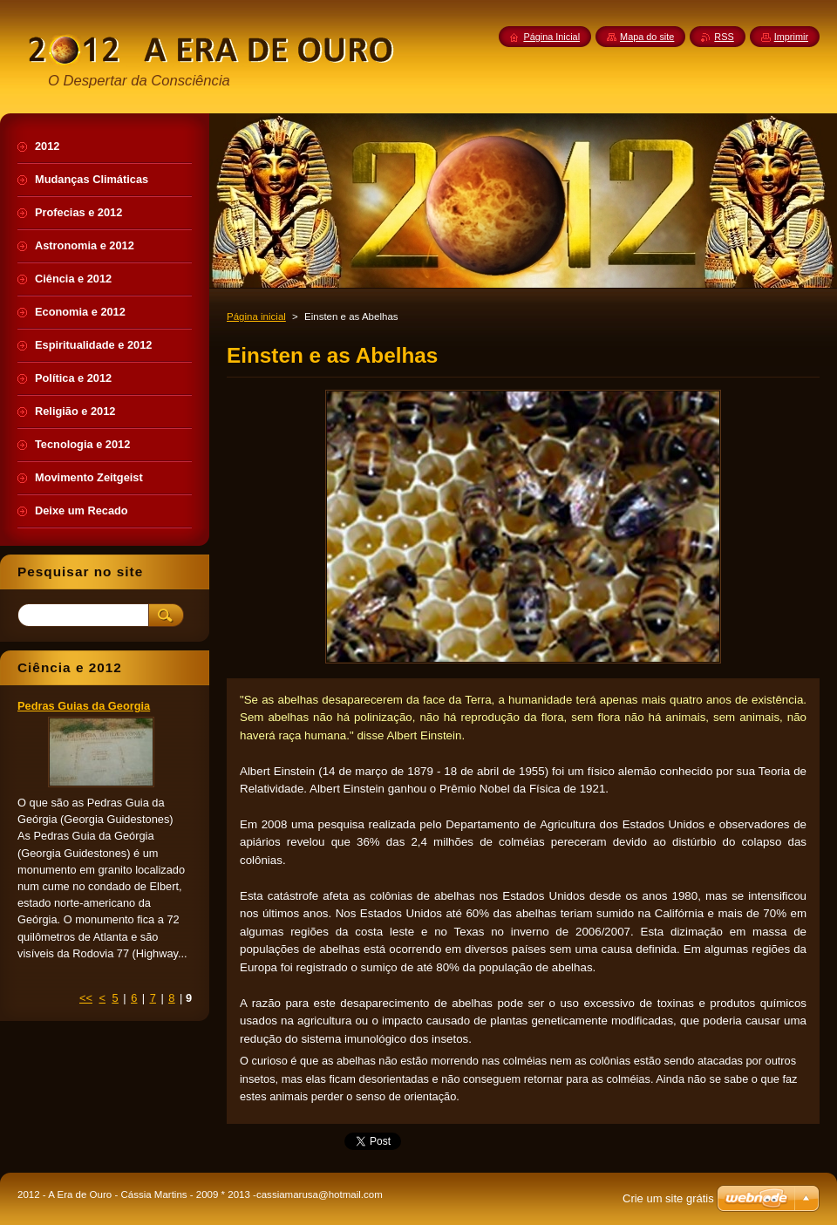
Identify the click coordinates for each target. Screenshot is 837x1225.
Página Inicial (551, 36)
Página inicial (256, 316)
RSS (723, 36)
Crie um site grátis (668, 1198)
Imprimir (791, 36)
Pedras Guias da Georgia (83, 705)
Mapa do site (647, 36)
